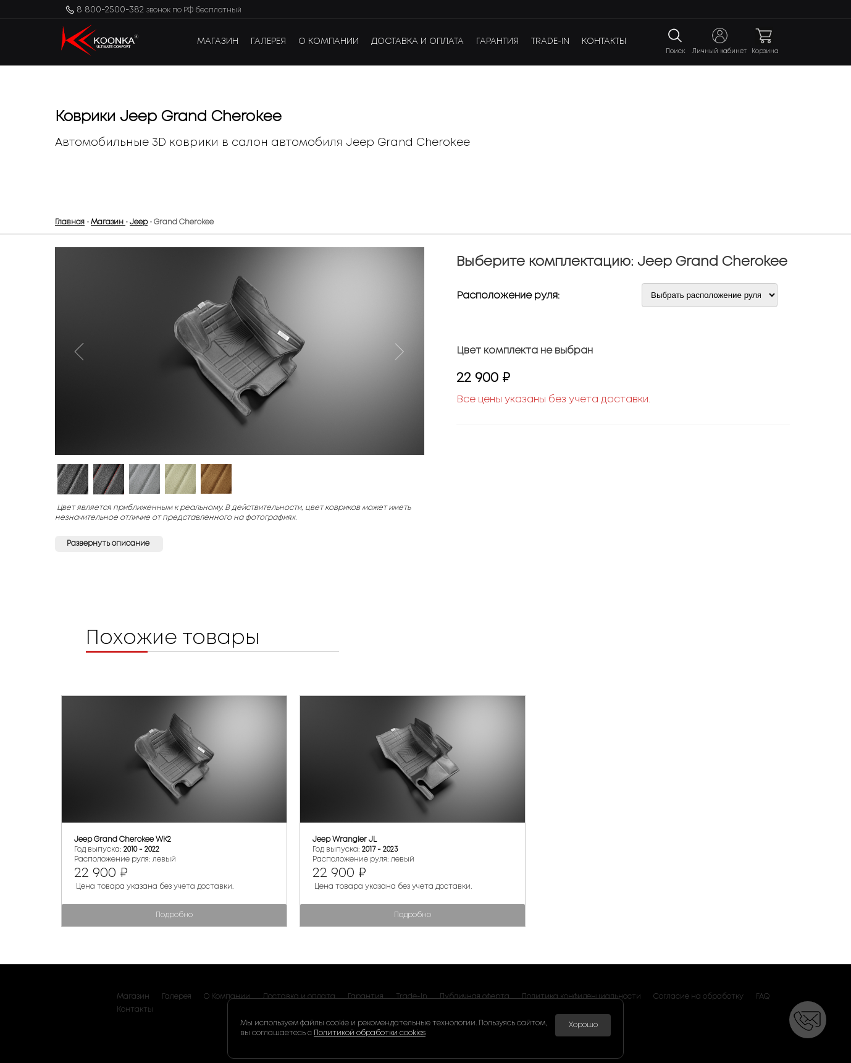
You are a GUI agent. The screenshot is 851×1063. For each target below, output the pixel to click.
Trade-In (550, 41)
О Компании (328, 41)
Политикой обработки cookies (370, 1033)
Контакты (604, 41)
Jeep (139, 222)
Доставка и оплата (417, 41)
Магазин (217, 41)
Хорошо (583, 1025)
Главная (70, 222)
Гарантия (497, 41)
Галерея (268, 41)
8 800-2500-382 (159, 10)
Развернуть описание (109, 543)
